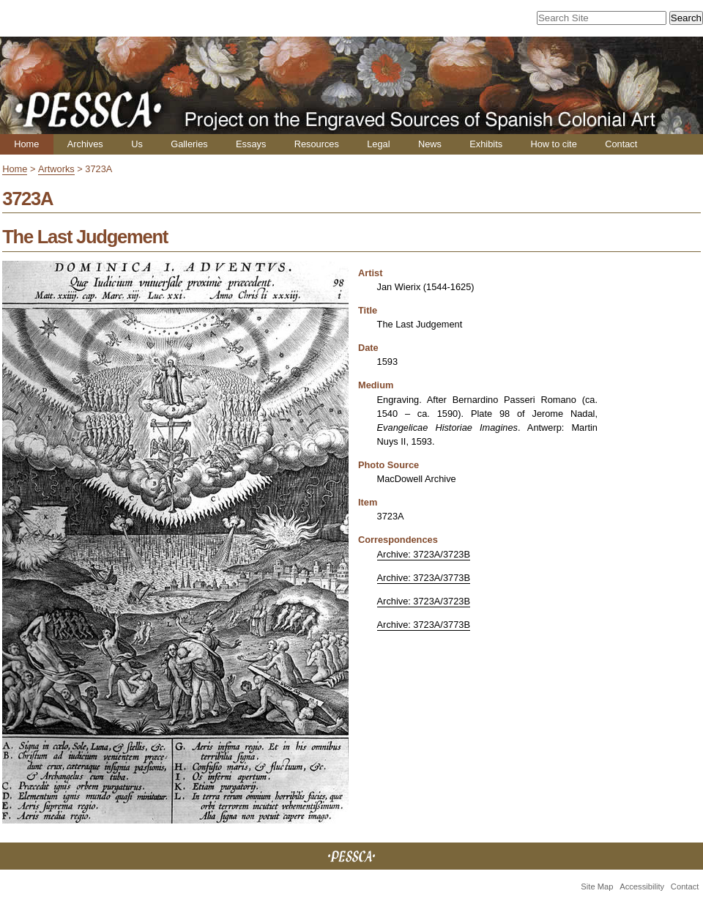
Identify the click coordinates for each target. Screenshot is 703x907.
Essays (251, 143)
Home (26, 143)
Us (137, 143)
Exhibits (485, 143)
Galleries (189, 143)
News (430, 143)
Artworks (56, 168)
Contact (621, 143)
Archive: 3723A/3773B (423, 577)
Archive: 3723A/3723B (423, 554)
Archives (85, 143)
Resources (316, 143)
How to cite (553, 143)
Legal (378, 143)
